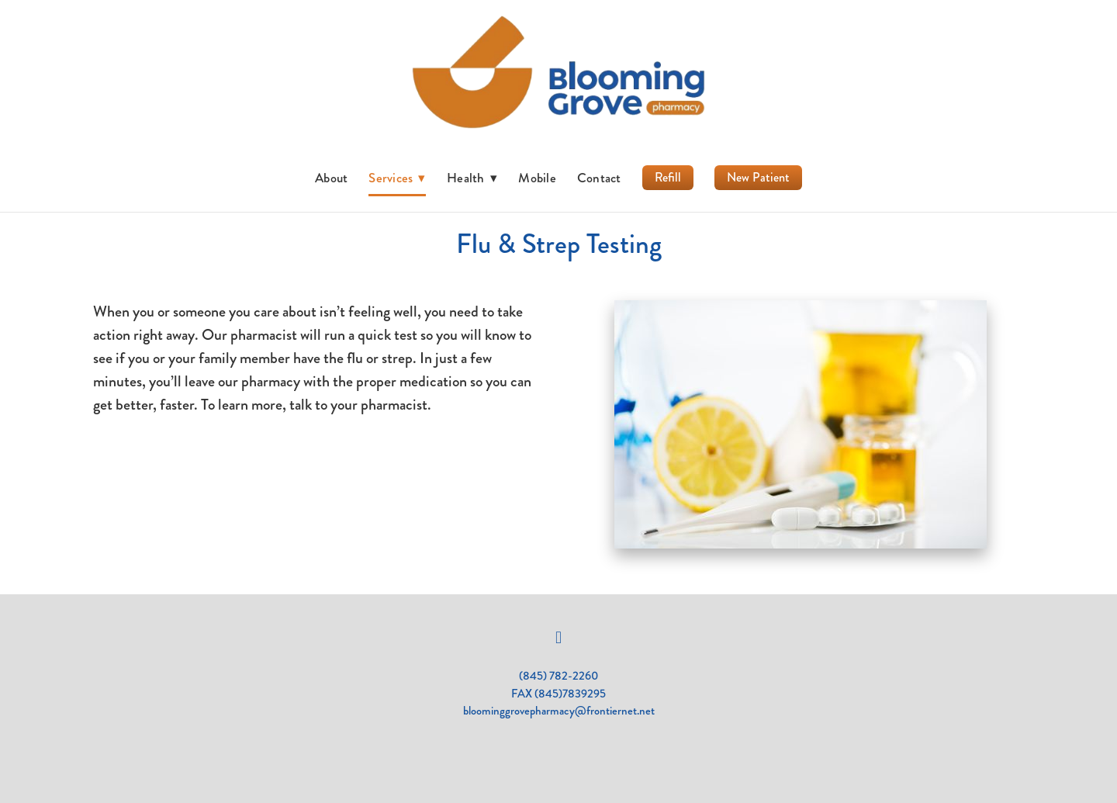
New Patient (758, 177)
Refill (668, 177)
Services (397, 177)
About (331, 177)
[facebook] (558, 637)
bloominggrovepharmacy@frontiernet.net (559, 710)
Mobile (536, 177)
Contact (599, 177)
